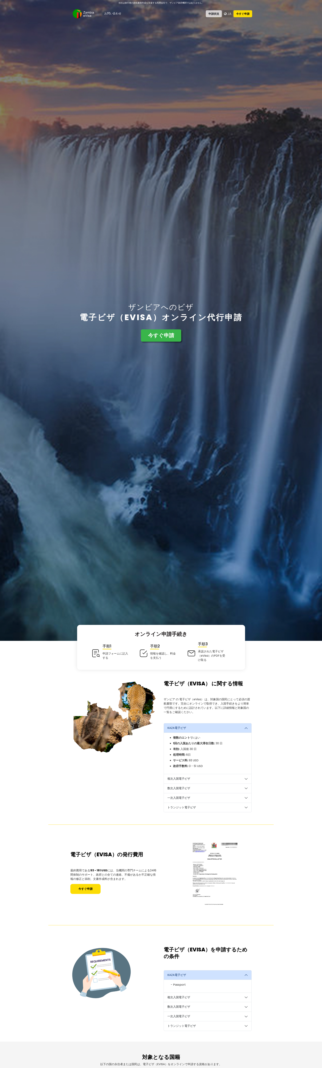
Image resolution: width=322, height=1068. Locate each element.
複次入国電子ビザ (178, 779)
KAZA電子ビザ (176, 728)
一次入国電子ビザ (178, 798)
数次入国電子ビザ (178, 788)
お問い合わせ (112, 13)
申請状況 (213, 14)
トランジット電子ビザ (181, 807)
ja (227, 14)
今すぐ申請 (242, 14)
